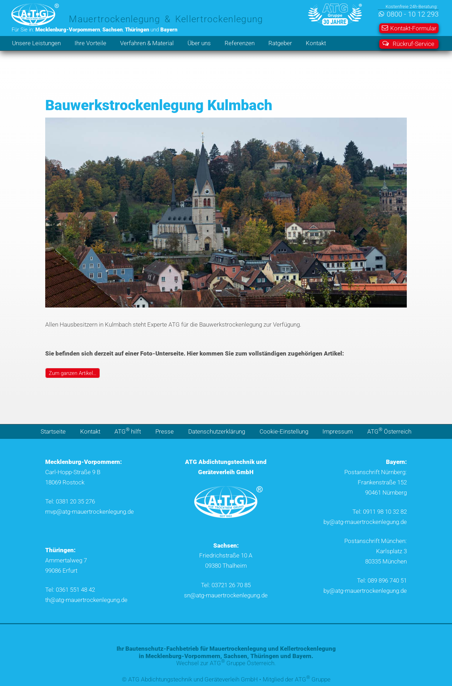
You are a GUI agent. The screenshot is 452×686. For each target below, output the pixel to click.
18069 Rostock (64, 482)
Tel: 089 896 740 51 (382, 580)
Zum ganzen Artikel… (72, 373)
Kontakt (316, 43)
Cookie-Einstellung (284, 431)
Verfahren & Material (147, 43)
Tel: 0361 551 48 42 (70, 589)
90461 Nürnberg (386, 492)
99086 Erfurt (61, 570)
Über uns (199, 43)
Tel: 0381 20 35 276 (70, 501)
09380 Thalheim (226, 565)
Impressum (337, 431)
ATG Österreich (389, 430)
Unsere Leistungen (36, 43)
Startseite (53, 431)
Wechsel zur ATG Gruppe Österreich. (226, 663)
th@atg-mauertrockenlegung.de (86, 599)
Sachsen (235, 656)
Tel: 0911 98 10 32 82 (379, 511)
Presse (164, 431)
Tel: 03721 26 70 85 (226, 585)
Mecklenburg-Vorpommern (182, 656)
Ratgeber (280, 43)
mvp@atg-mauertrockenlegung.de (89, 511)
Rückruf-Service (408, 43)
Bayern (301, 656)
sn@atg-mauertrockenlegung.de (226, 595)
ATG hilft (127, 430)
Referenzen (240, 43)
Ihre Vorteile (90, 43)
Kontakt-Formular (408, 28)
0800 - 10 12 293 (413, 14)
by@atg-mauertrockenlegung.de (365, 521)
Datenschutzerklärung (216, 431)
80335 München (386, 561)
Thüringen (264, 656)
